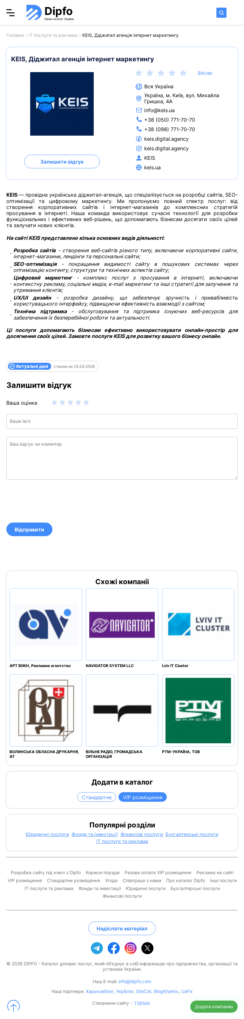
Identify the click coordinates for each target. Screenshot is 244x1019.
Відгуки (205, 73)
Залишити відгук (62, 162)
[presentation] (54, 500)
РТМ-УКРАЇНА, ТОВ (181, 751)
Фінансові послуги (141, 834)
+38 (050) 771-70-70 (169, 120)
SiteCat (143, 991)
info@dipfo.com (135, 981)
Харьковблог (99, 991)
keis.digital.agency (166, 139)
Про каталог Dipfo (185, 880)
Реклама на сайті (215, 872)
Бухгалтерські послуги (192, 834)
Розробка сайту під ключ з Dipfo (46, 872)
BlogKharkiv (166, 991)
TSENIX (142, 1003)
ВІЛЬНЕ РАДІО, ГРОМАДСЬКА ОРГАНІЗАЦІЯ (114, 754)
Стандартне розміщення (73, 880)
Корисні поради (102, 872)
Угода (111, 880)
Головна (15, 35)
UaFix (187, 991)
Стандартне (97, 797)
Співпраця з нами (142, 880)
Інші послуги (223, 880)
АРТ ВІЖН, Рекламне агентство (40, 665)
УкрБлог (124, 991)
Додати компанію (214, 1006)
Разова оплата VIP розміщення (158, 872)
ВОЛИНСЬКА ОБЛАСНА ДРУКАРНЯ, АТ (44, 754)
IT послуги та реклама (53, 35)
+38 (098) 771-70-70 (169, 129)
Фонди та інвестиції (94, 834)
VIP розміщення (142, 797)
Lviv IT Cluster (175, 665)
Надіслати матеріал (122, 928)
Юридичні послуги (47, 834)
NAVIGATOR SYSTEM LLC (110, 665)
